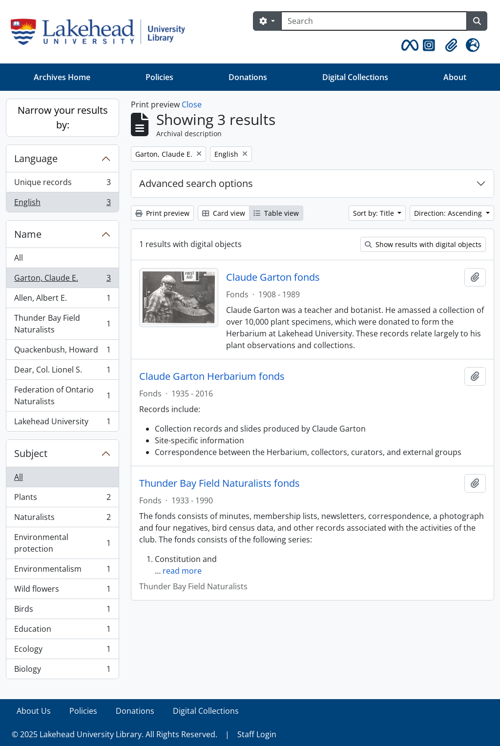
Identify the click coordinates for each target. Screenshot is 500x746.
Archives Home (62, 77)
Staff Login (256, 734)
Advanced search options (196, 183)
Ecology (62, 651)
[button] (408, 45)
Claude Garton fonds (273, 277)
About (454, 77)
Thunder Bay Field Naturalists (62, 323)
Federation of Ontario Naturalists (62, 395)
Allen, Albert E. (62, 300)
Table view (276, 213)
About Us (34, 710)
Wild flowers (62, 591)
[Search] (374, 21)
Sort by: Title (374, 213)
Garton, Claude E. (62, 280)
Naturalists (62, 519)
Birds (62, 611)
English (62, 204)
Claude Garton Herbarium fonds (212, 376)
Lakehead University (62, 423)
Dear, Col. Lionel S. (62, 372)
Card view (223, 213)
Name (28, 234)
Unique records (62, 184)
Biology (62, 671)
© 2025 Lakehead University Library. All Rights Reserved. (114, 734)
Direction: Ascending (449, 213)
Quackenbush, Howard (62, 352)
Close (192, 104)
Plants (62, 499)
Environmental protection (62, 543)
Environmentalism (62, 571)
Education (62, 631)
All (18, 257)
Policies (159, 77)
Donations (248, 77)
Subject (30, 453)
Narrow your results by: (63, 117)
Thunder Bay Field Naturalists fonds (219, 483)
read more (182, 570)
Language (36, 158)
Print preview (162, 213)
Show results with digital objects (423, 244)
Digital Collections (355, 77)
